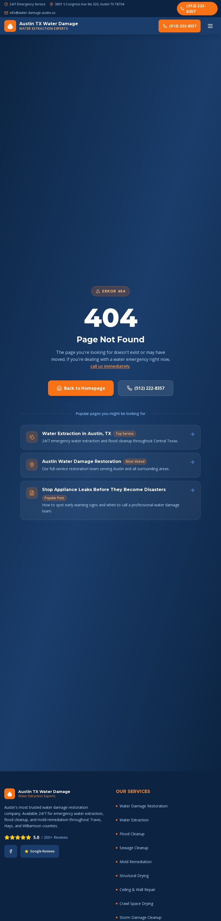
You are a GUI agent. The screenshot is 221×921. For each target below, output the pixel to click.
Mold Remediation (134, 861)
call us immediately (110, 366)
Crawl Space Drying (134, 903)
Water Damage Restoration (142, 805)
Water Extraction (132, 819)
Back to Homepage (81, 388)
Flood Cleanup (130, 833)
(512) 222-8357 (193, 8)
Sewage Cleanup (132, 847)
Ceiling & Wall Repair (135, 889)
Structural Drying (132, 875)
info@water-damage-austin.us (32, 13)
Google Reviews (40, 851)
